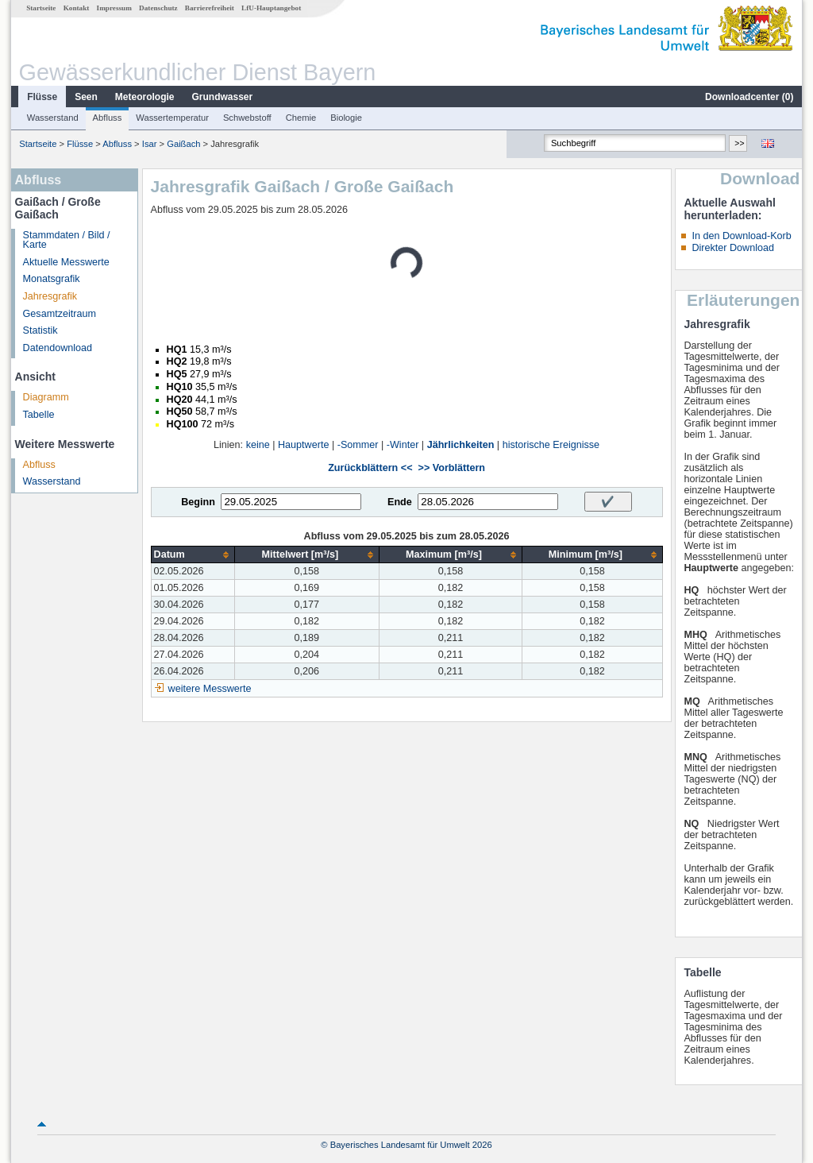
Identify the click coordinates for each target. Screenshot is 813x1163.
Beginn (198, 502)
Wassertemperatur (172, 117)
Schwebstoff (247, 117)
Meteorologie (145, 96)
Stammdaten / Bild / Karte (66, 240)
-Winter (403, 444)
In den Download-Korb (741, 235)
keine (258, 444)
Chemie (301, 117)
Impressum (114, 8)
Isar (149, 144)
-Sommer (358, 444)
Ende (399, 502)
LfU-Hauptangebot (271, 8)
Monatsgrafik (51, 278)
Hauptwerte (303, 444)
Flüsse (42, 96)
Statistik (40, 330)
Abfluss (107, 117)
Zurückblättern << (370, 467)
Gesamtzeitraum (59, 313)
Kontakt (77, 8)
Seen (86, 96)
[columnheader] (192, 555)
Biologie (346, 117)
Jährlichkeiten (461, 444)
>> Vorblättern (451, 467)
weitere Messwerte (210, 688)
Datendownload (58, 348)
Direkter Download (733, 247)
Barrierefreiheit (209, 8)
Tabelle (39, 414)
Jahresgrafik (50, 296)
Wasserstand (53, 117)
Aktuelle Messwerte (66, 262)
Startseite (41, 8)
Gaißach (183, 144)
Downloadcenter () (749, 96)
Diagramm (46, 397)
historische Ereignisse (551, 444)
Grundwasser (222, 96)
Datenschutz (158, 8)
